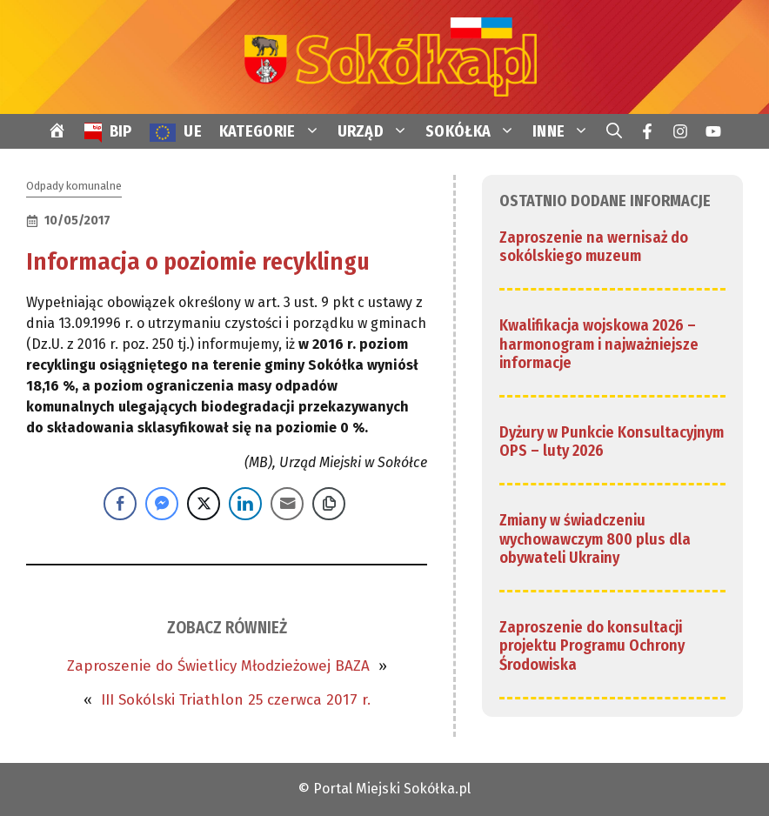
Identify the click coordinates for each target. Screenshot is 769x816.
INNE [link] (565, 131)
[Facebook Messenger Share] (161, 503)
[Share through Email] (287, 503)
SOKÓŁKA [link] (474, 131)
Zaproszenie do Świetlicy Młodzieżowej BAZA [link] (218, 666)
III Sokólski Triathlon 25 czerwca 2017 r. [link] (236, 700)
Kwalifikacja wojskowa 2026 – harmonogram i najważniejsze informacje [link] (599, 344)
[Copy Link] (328, 503)
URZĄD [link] (378, 131)
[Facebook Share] (120, 503)
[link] (384, 56)
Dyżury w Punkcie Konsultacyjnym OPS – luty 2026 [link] (611, 442)
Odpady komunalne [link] (74, 185)
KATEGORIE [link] (274, 131)
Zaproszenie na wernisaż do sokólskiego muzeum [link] (593, 247)
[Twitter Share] (203, 503)
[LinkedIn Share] (245, 503)
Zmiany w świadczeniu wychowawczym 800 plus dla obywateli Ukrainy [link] (595, 539)
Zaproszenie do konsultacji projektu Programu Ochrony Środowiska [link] (592, 646)
